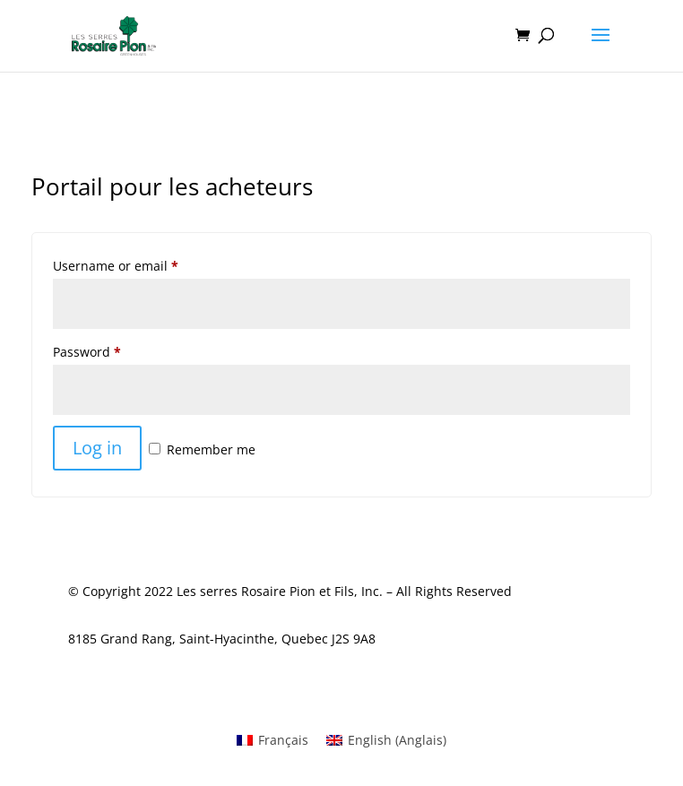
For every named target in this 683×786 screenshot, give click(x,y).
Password (87, 351)
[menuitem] (272, 740)
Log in (97, 448)
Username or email (115, 265)
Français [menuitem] (283, 739)
